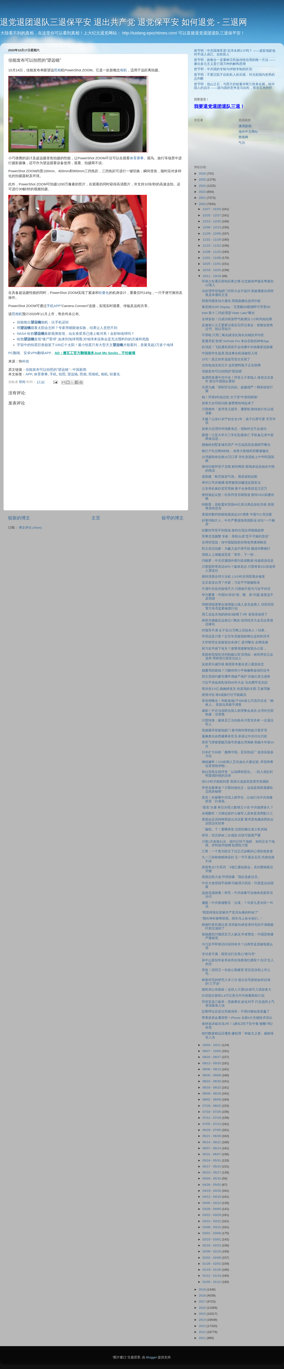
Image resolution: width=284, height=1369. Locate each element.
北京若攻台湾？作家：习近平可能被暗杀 (231, 582)
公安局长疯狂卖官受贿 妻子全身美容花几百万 (234, 488)
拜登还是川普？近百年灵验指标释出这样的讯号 (236, 636)
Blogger (151, 1357)
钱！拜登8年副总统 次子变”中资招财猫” (230, 397)
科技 (25, 361)
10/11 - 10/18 (212, 276)
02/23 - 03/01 (212, 1239)
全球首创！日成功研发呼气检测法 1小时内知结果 (237, 319)
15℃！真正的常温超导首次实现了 (226, 359)
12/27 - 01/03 (212, 209)
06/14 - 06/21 (212, 1142)
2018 (203, 1295)
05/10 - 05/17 (212, 1172)
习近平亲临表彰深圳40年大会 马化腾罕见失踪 (235, 682)
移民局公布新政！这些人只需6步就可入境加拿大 (237, 989)
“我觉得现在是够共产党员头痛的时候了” (230, 912)
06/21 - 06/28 (212, 1136)
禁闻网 (243, 137)
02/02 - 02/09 (212, 1257)
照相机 (17, 314)
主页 (95, 518)
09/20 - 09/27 (212, 1057)
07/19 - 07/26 (212, 1111)
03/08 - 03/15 (212, 1227)
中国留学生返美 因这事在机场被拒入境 (230, 353)
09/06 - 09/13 (212, 1069)
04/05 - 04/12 (212, 1203)
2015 (203, 1313)
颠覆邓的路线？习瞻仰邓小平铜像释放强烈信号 (236, 670)
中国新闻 (79, 369)
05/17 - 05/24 (212, 1166)
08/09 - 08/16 (212, 1093)
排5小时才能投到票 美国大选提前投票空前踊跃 (235, 781)
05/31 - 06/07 (212, 1154)
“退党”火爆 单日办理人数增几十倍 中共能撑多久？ (238, 807)
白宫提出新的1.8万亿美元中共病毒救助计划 (233, 995)
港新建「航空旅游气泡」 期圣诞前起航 (230, 476)
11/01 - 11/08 (212, 257)
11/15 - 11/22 (212, 245)
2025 (203, 179)
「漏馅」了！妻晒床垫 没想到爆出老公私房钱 (234, 829)
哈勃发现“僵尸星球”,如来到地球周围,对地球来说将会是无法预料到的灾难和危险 (83, 339)
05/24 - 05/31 (212, 1160)
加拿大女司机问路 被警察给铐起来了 (228, 403)
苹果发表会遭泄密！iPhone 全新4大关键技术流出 (237, 1017)
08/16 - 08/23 (212, 1087)
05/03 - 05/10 (212, 1178)
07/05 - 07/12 (212, 1124)
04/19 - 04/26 (212, 1190)
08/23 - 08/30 (212, 1081)
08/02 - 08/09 (212, 1099)
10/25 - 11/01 (212, 263)
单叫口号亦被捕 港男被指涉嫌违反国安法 (231, 482)
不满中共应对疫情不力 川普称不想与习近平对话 (236, 589)
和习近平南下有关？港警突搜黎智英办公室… (234, 648)
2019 (203, 1289)
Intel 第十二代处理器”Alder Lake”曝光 (228, 313)
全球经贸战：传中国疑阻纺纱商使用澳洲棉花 (234, 542)
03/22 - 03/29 (212, 1215)
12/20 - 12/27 (212, 215)
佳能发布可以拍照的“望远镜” (47, 369)
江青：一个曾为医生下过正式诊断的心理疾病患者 (237, 851)
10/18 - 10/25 (212, 270)
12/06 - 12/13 (212, 227)
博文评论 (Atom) (30, 527)
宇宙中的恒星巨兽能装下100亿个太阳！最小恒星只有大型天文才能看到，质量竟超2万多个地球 (95, 345)
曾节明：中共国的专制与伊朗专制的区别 (223, 69)
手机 (50, 306)
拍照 (62, 374)
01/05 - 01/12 (212, 1282)
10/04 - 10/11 (212, 1045)
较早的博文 (173, 518)
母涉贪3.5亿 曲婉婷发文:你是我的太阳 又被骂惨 (236, 689)
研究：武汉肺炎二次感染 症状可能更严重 (231, 835)
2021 (203, 197)
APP (57, 306)
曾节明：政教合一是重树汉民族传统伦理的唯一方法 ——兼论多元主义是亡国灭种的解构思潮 (234, 61)
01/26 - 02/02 (212, 1263)
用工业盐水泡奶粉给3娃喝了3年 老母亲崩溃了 (235, 614)
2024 (203, 185)
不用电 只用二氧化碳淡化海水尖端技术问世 (233, 335)
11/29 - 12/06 (212, 233)
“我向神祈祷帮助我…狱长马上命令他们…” (232, 918)
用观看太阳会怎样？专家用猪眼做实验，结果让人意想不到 (67, 328)
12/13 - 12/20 (212, 221)
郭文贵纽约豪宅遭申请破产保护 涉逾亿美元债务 (236, 676)
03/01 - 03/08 (212, 1233)
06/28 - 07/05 (212, 1130)
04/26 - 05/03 (212, 1184)
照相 (57, 70)
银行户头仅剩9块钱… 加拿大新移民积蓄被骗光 (235, 451)
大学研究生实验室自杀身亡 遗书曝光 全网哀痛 (235, 642)
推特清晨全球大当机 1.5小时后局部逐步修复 (233, 576)
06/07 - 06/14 (212, 1148)
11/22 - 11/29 (212, 239)
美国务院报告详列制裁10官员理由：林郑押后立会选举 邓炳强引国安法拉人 (237, 656)
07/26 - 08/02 (212, 1105)
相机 (123, 70)
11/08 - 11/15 (212, 251)
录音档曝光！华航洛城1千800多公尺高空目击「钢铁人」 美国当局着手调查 (237, 702)
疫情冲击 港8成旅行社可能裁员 (224, 695)
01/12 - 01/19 (212, 1275)
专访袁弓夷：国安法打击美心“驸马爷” (229, 954)
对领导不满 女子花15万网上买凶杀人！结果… (234, 630)
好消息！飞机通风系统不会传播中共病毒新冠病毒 (237, 347)
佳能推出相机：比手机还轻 (43, 322)
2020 (203, 204)
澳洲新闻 (245, 126)
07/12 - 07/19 (212, 1117)
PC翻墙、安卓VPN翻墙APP (29, 353)
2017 (203, 1301)
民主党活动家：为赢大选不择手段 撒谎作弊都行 (236, 548)
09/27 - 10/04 (212, 1051)
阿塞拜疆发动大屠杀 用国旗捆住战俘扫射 (231, 301)
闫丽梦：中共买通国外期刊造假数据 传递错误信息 (238, 560)
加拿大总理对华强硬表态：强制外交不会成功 (234, 429)
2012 (203, 1332)
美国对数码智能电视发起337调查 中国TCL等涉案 (237, 514)
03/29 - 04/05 (212, 1209)
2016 (203, 1307)
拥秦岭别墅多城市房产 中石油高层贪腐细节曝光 (236, 444)
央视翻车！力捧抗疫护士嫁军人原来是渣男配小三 (237, 813)
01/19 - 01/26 (212, 1269)
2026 (203, 173)
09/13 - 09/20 (212, 1063)
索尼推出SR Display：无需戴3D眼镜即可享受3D (236, 307)
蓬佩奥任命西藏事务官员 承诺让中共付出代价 (234, 736)
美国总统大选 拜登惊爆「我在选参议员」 (231, 877)
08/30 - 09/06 (212, 1075)
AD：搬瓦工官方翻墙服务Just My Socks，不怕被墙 (95, 353)
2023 (203, 191)
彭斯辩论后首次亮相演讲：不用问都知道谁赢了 (236, 1011)
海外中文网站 (248, 131)
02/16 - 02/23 (212, 1245)
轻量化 (104, 293)
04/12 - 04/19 (212, 1196)
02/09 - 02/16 (212, 1251)
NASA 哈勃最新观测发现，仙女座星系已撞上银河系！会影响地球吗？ (75, 333)
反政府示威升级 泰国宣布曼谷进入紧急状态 (233, 664)
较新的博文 (19, 518)
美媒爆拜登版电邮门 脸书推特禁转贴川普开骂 (234, 730)
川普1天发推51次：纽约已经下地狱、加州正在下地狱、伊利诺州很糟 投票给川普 (238, 843)
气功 (242, 143)
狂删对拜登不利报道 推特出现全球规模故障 (233, 530)
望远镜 (72, 374)
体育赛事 (137, 158)
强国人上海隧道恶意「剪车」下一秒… (229, 554)
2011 (203, 1338)
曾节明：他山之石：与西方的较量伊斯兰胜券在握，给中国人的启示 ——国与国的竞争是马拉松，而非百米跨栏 (234, 86)
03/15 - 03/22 (212, 1221)
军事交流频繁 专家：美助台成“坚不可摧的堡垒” (235, 536)
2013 (203, 1326)
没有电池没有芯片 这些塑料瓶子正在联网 (231, 365)
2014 (203, 1319)
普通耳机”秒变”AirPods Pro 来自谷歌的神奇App (235, 341)
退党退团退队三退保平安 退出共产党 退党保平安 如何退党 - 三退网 (123, 22)
